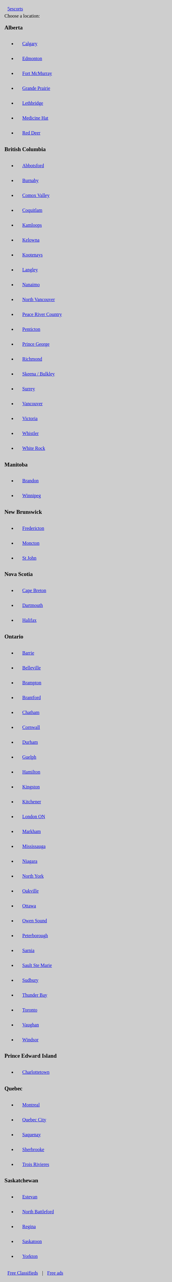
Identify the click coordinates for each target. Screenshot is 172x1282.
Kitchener (31, 801)
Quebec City (34, 1119)
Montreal (31, 1104)
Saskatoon (32, 1241)
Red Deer (31, 132)
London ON (33, 816)
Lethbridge (32, 103)
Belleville (31, 667)
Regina (29, 1226)
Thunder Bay (34, 995)
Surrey (28, 388)
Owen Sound (34, 920)
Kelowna (31, 239)
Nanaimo (31, 284)
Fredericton (33, 528)
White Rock (33, 448)
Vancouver (32, 403)
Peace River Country (42, 314)
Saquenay (31, 1134)
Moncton (31, 543)
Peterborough (35, 935)
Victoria (29, 418)
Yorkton (30, 1256)
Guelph (29, 757)
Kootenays (32, 254)
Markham (31, 831)
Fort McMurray (37, 73)
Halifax (29, 620)
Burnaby (30, 180)
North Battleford (38, 1211)
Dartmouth (32, 605)
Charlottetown (36, 1072)
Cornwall (31, 727)
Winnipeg (31, 495)
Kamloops (32, 225)
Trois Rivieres (35, 1164)
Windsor (30, 1039)
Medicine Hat (35, 117)
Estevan (29, 1196)
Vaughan (30, 1024)
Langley (30, 269)
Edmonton (32, 58)
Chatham (31, 712)
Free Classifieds (22, 1272)
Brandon (30, 480)
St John (29, 558)
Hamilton (31, 771)
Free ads (55, 1272)
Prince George (36, 344)
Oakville (30, 890)
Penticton (31, 329)
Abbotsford (33, 165)
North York (33, 876)
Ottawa (29, 905)
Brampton (31, 682)
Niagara (29, 861)
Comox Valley (36, 195)
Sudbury (30, 980)
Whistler (30, 433)
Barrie (28, 652)
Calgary (29, 43)
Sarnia (28, 950)
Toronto (29, 1009)
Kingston (31, 786)
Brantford (31, 697)
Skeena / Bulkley (38, 373)
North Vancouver (38, 299)
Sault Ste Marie (37, 965)
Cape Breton (34, 590)
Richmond (32, 358)
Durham (30, 742)
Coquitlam (32, 210)
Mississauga (33, 846)
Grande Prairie (36, 88)
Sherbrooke (33, 1149)
